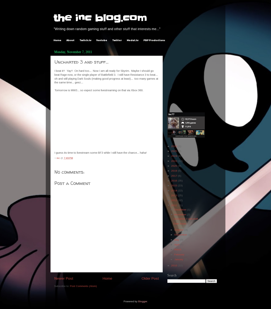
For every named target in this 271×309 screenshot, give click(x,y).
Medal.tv (132, 40)
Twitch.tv (85, 40)
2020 (174, 166)
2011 (174, 205)
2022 (174, 161)
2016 (174, 180)
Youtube (101, 40)
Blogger (142, 301)
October (179, 229)
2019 (174, 170)
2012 (174, 200)
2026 (174, 146)
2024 (174, 156)
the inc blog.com (100, 18)
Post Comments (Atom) (83, 286)
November (180, 214)
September (181, 234)
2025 (174, 151)
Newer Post (63, 278)
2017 (174, 175)
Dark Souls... (181, 223)
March (178, 249)
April (177, 244)
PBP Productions (154, 40)
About (70, 40)
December (180, 209)
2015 (174, 185)
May (177, 239)
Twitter (117, 40)
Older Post (150, 278)
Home (57, 40)
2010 (174, 265)
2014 (174, 190)
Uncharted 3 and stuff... (186, 218)
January (179, 259)
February (179, 254)
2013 (174, 195)
